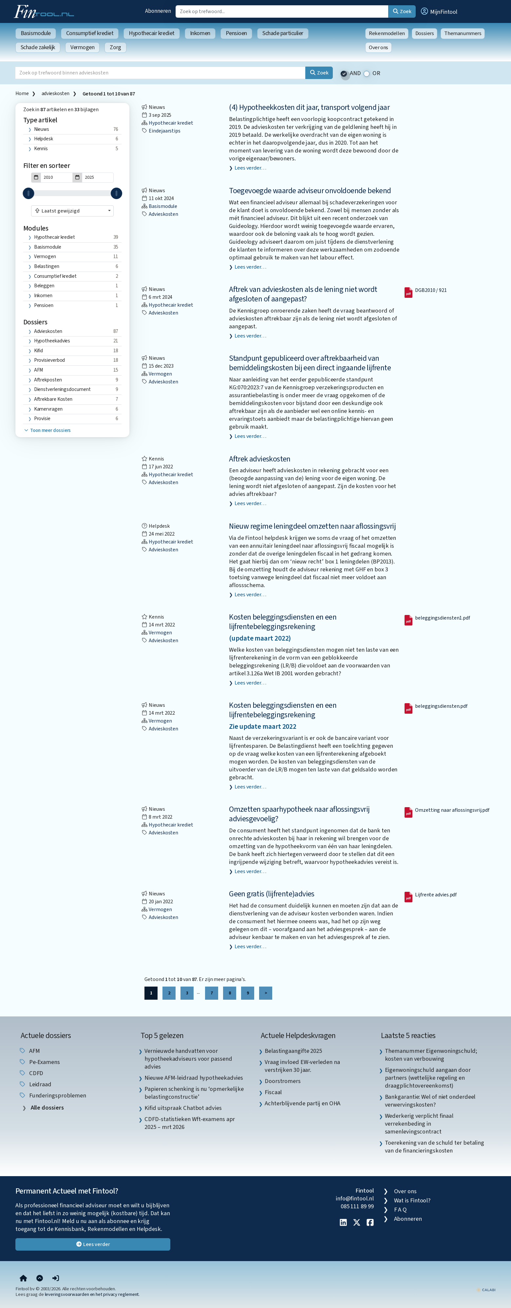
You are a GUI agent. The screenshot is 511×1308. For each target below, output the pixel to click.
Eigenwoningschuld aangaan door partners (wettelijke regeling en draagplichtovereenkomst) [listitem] (428, 1078)
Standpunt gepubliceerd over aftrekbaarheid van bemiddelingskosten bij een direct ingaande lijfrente (310, 363)
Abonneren (158, 11)
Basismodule (36, 33)
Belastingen (46, 266)
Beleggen (44, 285)
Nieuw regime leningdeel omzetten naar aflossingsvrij (312, 526)
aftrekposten (48, 379)
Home (21, 93)
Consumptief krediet (89, 33)
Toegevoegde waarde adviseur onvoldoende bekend (310, 190)
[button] (439, 11)
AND (355, 73)
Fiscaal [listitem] (273, 1092)
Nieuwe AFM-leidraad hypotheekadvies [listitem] (193, 1077)
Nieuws (41, 129)
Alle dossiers (46, 1108)
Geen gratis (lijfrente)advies (271, 894)
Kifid (38, 350)
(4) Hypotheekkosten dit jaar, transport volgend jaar (309, 107)
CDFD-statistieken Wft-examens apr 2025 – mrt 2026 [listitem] (189, 1123)
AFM (38, 370)
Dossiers (424, 33)
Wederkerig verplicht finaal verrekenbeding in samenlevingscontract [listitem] (419, 1124)
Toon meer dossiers (47, 430)
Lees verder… (250, 168)
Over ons (378, 47)
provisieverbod (49, 360)
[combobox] (72, 210)
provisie (42, 418)
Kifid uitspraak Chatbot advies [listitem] (182, 1108)
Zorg (115, 47)
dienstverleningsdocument (62, 389)
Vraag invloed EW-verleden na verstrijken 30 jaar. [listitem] (302, 1066)
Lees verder (93, 1244)
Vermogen (82, 47)
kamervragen (48, 409)
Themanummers (462, 33)
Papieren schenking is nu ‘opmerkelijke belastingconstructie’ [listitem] (194, 1093)
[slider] (28, 193)
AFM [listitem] (29, 1051)
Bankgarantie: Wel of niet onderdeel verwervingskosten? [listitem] (430, 1101)
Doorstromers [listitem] (283, 1081)
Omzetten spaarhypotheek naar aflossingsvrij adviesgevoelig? (299, 814)
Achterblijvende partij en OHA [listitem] (302, 1103)
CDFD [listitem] (31, 1073)
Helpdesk (43, 138)
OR (376, 73)
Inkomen (200, 33)
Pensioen (236, 33)
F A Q (400, 1209)
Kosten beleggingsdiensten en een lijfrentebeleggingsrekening (282, 621)
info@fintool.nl (355, 1198)
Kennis (41, 148)
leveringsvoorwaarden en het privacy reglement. (92, 1294)
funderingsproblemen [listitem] (52, 1095)
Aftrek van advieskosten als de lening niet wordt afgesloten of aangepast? (303, 294)
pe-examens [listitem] (39, 1062)
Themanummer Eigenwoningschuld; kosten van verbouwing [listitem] (431, 1055)
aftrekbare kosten (53, 399)
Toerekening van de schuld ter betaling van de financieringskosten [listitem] (434, 1146)
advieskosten (55, 93)
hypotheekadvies (52, 340)
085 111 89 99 (357, 1206)
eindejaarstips (160, 130)
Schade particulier (282, 33)
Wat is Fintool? (412, 1200)
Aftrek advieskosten (260, 459)
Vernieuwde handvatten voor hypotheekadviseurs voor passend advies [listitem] (188, 1059)
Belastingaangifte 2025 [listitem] (293, 1051)
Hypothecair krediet (151, 33)
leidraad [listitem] (35, 1084)
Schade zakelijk (38, 47)
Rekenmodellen (387, 33)
